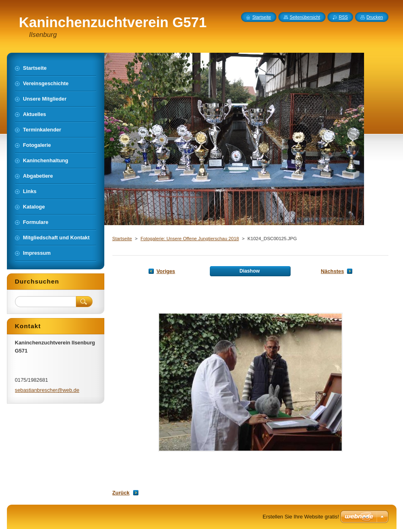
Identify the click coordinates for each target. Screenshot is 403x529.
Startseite (122, 238)
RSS (343, 17)
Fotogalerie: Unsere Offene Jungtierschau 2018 (189, 238)
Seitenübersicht (305, 17)
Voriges (166, 271)
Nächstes (332, 271)
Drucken (374, 17)
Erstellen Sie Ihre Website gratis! (301, 517)
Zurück (121, 493)
